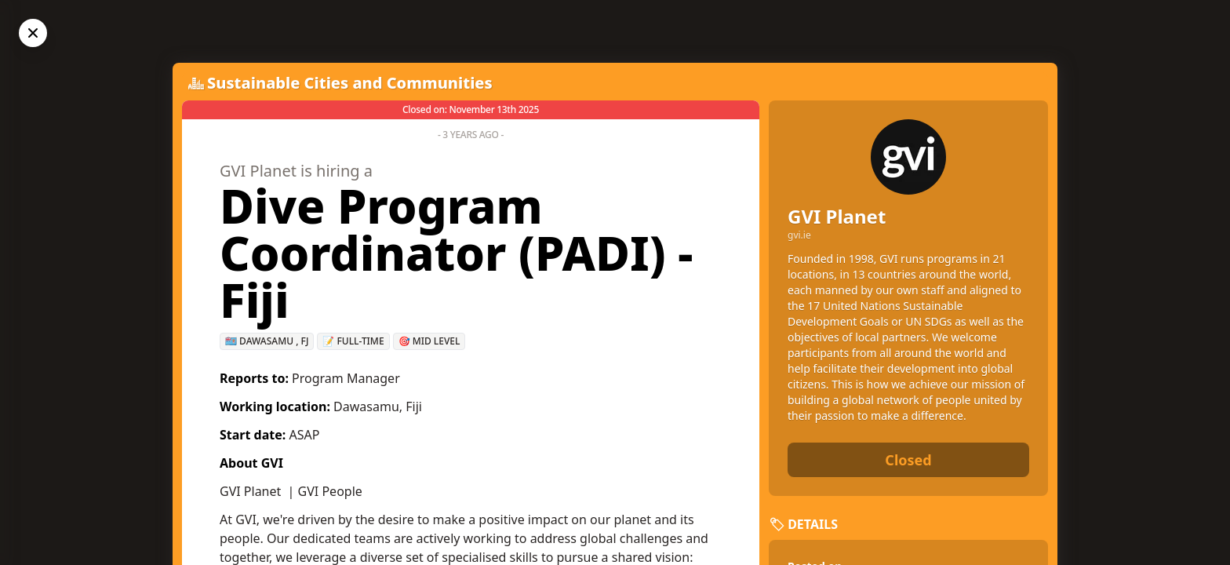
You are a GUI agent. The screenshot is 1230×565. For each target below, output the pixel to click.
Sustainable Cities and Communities (350, 82)
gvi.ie (799, 235)
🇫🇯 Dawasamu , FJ (266, 341)
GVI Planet (837, 216)
